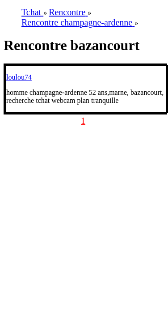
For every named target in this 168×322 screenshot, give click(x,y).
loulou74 (19, 77)
